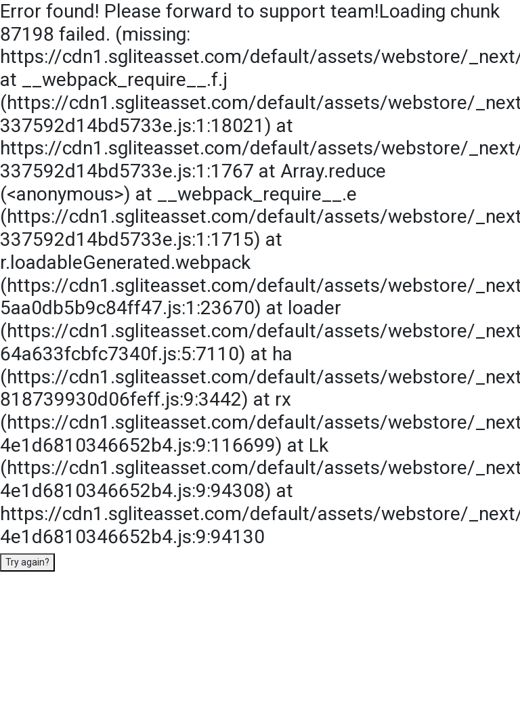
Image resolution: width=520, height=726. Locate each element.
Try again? (27, 562)
